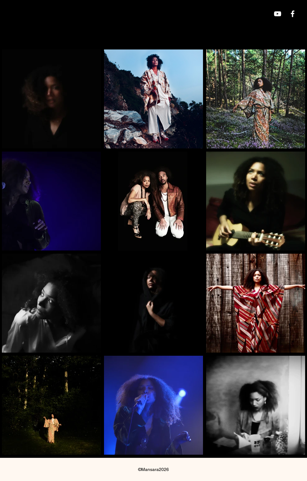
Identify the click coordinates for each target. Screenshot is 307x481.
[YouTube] (277, 13)
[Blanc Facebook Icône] (292, 13)
